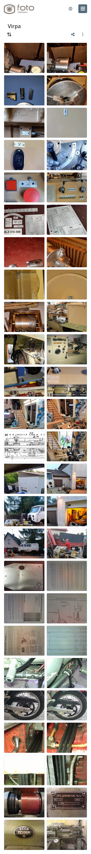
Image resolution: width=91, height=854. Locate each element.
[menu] (82, 8)
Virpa (14, 26)
